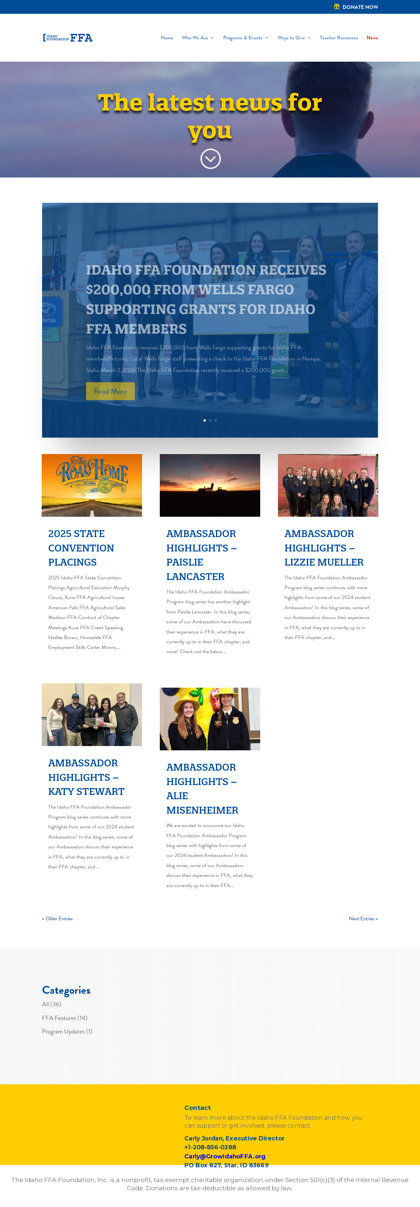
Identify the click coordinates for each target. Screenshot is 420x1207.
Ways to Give (291, 38)
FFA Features (59, 1018)
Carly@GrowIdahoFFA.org (224, 1156)
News (372, 38)
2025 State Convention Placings (81, 548)
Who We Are (195, 38)
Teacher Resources (339, 38)
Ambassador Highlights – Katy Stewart (86, 777)
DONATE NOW (360, 7)
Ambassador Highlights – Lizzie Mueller (324, 548)
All (45, 1004)
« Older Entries (57, 919)
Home (167, 38)
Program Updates (63, 1031)
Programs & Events (242, 38)
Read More (110, 401)
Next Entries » (363, 919)
